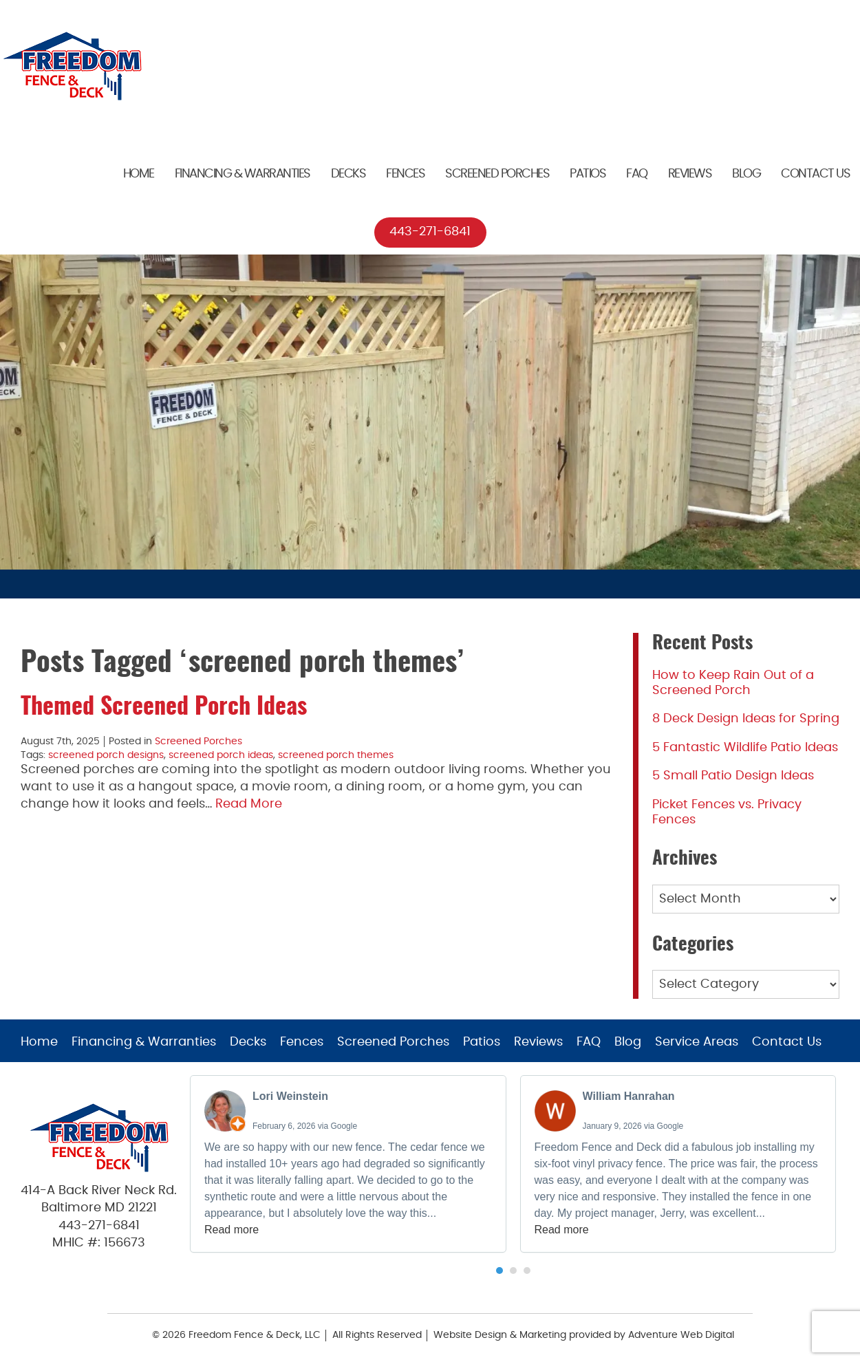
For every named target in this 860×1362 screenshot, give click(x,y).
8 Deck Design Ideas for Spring (745, 719)
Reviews (690, 174)
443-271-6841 (430, 232)
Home (138, 174)
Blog (746, 174)
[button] (499, 1270)
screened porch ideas (221, 755)
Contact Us (815, 174)
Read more (231, 1229)
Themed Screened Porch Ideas (164, 708)
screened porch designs (106, 755)
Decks (348, 174)
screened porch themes (336, 755)
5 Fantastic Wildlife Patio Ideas (745, 748)
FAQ (636, 174)
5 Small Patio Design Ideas (733, 776)
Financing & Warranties (242, 174)
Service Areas (696, 1042)
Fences (405, 174)
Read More (248, 804)
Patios (587, 174)
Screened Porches (497, 174)
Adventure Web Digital (681, 1335)
